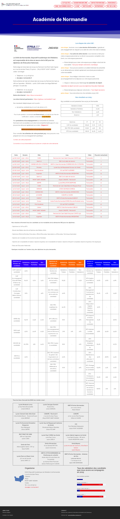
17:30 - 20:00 (25, 163)
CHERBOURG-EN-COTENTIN (39, 148)
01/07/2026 (16, 166)
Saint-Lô (39, 145)
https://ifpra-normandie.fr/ (34, 79)
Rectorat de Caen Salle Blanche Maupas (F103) (67, 169)
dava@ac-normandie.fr (32, 487)
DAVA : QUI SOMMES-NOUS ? (63, 6)
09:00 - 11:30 (25, 178)
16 (101, 148)
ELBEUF (39, 182)
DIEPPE (39, 166)
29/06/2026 (16, 160)
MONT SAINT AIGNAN (39, 163)
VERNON (39, 172)
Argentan (39, 157)
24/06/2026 (16, 148)
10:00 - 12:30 (25, 160)
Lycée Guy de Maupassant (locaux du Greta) (67, 151)
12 (101, 166)
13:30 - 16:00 (25, 142)
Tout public (89, 142)
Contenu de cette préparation (22, 123)
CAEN (39, 142)
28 (101, 163)
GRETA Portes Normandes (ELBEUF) (67, 182)
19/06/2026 (16, 142)
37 (101, 194)
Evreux (39, 185)
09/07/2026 (16, 185)
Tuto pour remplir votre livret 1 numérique (85, 48)
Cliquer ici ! (44, 109)
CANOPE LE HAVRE (67, 178)
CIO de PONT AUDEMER (67, 154)
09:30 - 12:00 (25, 154)
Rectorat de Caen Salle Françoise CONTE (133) (67, 142)
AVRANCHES (39, 175)
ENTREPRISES (99, 6)
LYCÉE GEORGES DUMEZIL (67, 172)
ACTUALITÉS (66, 3)
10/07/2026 (16, 188)
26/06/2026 (16, 154)
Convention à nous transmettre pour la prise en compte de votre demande (35, 127)
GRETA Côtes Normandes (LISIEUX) (67, 191)
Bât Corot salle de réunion (67, 145)
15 (101, 200)
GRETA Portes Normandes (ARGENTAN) (67, 157)
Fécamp (39, 151)
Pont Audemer (39, 154)
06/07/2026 (16, 178)
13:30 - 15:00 (25, 145)
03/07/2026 (16, 172)
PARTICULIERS (87, 6)
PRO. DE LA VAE (111, 6)
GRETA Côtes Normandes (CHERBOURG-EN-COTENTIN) (67, 148)
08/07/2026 (16, 182)
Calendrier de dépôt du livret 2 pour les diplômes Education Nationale (82, 69)
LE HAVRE (39, 178)
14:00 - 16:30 (25, 166)
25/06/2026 (16, 151)
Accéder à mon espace (8, 515)
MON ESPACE (112, 3)
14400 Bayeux (76, 450)
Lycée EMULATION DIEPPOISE (67, 166)
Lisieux (39, 191)
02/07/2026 (16, 169)
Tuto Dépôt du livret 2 (98, 73)
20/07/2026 (16, 200)
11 (101, 197)
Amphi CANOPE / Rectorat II (67, 163)
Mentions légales (6, 512)
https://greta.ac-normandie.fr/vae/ (45, 83)
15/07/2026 (16, 194)
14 (101, 157)
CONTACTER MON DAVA (97, 3)
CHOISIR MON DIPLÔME (80, 3)
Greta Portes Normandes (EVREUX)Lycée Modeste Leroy (67, 185)
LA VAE (77, 6)
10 (101, 154)
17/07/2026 (16, 197)
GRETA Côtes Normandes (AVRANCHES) (67, 175)
